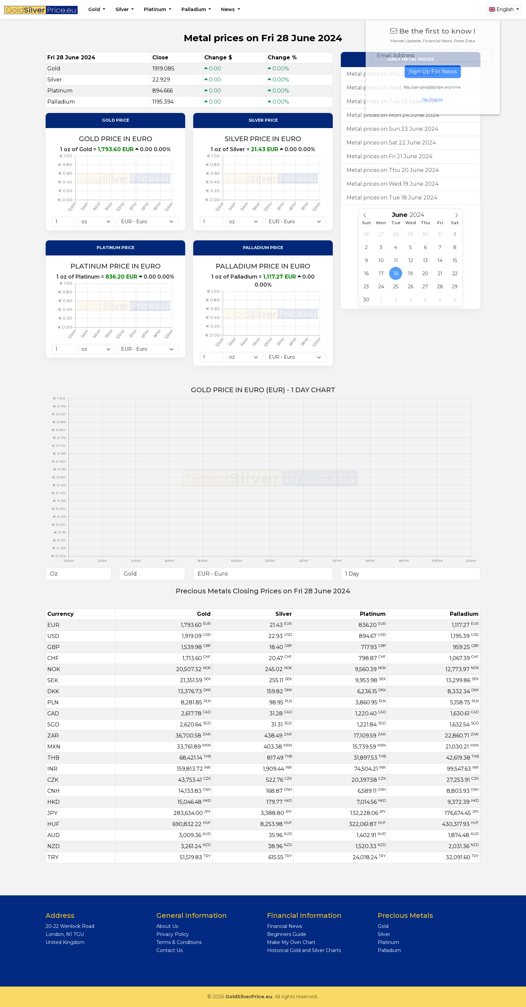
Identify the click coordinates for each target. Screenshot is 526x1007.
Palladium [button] (194, 9)
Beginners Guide (286, 934)
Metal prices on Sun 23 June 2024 (392, 129)
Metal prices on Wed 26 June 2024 (393, 87)
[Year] (420, 215)
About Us (167, 926)
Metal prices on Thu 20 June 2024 (393, 170)
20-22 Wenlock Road (70, 926)
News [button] (228, 9)
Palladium (389, 950)
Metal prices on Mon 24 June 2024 (393, 115)
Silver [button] (122, 9)
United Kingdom (65, 942)
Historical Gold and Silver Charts (304, 950)
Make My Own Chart (291, 942)
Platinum (388, 942)
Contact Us (169, 950)
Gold (383, 926)
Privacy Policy (172, 934)
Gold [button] (94, 9)
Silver (384, 934)
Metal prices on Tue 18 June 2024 (392, 197)
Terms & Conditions (179, 942)
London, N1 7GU (65, 934)
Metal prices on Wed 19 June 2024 (392, 184)
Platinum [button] (155, 9)
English (502, 9)
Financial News (284, 926)
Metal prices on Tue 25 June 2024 (392, 101)
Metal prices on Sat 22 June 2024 (391, 142)
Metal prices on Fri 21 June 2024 (389, 156)
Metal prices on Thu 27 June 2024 (392, 74)
